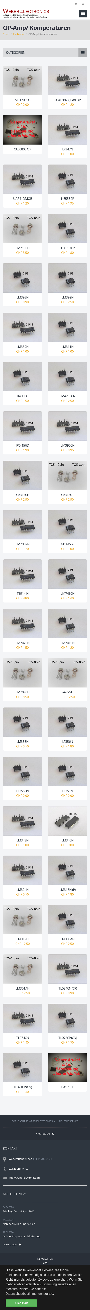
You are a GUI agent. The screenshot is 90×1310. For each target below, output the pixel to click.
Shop (6, 34)
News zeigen (12, 1244)
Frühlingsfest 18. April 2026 (18, 1211)
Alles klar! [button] (21, 1303)
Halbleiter (19, 34)
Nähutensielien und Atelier (19, 1224)
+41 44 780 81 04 (18, 1169)
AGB (45, 1263)
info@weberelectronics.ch (24, 1177)
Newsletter (45, 1258)
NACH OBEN (45, 1133)
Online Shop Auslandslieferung (21, 1236)
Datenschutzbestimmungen (25, 1293)
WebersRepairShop (20, 1159)
